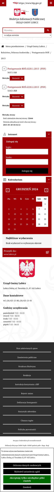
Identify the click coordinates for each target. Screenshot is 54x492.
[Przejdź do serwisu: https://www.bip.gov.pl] (27, 3)
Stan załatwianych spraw (27, 348)
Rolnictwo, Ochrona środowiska (15, 52)
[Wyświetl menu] (51, 3)
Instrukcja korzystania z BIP (27, 384)
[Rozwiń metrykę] (17, 78)
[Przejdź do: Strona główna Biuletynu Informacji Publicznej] (2, 46)
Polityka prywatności (27, 429)
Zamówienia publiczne (27, 357)
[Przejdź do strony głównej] (27, 17)
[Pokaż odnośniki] (3, 3)
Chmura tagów (27, 420)
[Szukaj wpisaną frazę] (48, 30)
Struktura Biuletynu (27, 366)
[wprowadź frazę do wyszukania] (23, 30)
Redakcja (27, 375)
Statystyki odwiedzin (27, 411)
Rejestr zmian (27, 393)
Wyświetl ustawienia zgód (27, 471)
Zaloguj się (27, 170)
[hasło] (27, 162)
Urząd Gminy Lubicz (36, 46)
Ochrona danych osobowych (27, 465)
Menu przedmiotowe (15, 46)
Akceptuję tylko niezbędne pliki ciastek (27, 479)
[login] (27, 151)
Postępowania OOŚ (40, 52)
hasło (8, 157)
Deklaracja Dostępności (27, 402)
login (8, 147)
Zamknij (27, 487)
